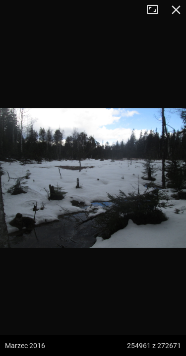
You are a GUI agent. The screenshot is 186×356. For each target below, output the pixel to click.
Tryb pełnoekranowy (156, 10)
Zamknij (176, 10)
